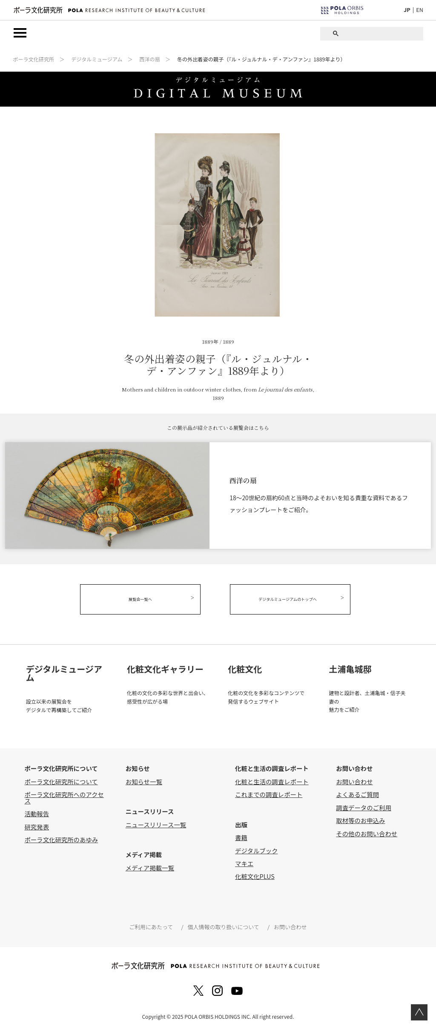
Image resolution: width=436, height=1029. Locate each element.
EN (419, 10)
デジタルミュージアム (96, 60)
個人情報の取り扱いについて (223, 926)
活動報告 (36, 812)
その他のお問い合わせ (366, 832)
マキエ (244, 862)
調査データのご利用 (363, 806)
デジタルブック (256, 849)
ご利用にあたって (151, 926)
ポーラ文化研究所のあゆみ (61, 838)
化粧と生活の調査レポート (272, 780)
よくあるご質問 (357, 793)
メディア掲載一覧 (150, 866)
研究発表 (36, 825)
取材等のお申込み (360, 819)
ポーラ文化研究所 (33, 60)
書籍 (241, 836)
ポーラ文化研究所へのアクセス (63, 796)
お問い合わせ (354, 780)
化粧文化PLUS (255, 875)
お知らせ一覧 (144, 780)
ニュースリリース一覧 (156, 823)
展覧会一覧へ (143, 599)
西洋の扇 (149, 60)
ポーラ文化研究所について (61, 780)
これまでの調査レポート (268, 793)
